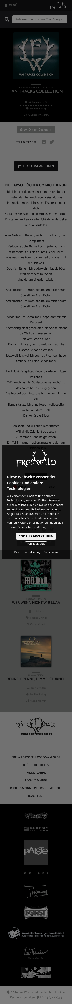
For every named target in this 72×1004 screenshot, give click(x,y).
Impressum (51, 552)
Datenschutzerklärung (27, 552)
